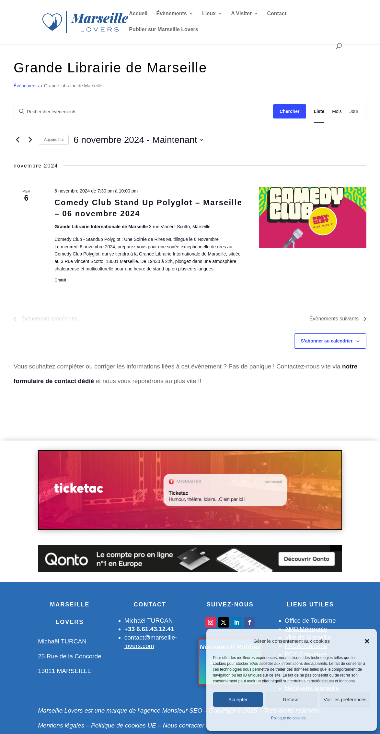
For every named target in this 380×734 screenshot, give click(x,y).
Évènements (171, 13)
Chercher (289, 111)
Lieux (209, 13)
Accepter (238, 699)
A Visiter (241, 13)
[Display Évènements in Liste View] (319, 111)
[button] (367, 641)
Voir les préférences (345, 699)
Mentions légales (61, 725)
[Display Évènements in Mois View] (337, 111)
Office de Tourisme (310, 620)
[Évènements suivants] (30, 140)
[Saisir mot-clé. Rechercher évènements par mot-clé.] (143, 112)
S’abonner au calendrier (327, 340)
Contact (276, 13)
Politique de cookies (288, 718)
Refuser (291, 699)
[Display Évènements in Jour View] (354, 111)
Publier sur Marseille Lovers (163, 29)
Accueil (138, 13)
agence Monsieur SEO (171, 710)
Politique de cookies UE (123, 725)
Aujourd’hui (53, 139)
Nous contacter (183, 725)
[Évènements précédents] (17, 140)
